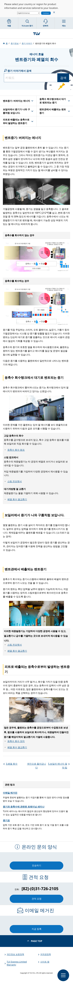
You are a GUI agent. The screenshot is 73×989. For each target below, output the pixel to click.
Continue (46, 13)
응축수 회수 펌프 (16, 449)
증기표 (6, 820)
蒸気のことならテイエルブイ (36, 34)
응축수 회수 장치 (16, 741)
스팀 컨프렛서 (14, 481)
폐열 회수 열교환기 (17, 499)
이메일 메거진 (10, 792)
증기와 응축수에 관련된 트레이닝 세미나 (23, 806)
